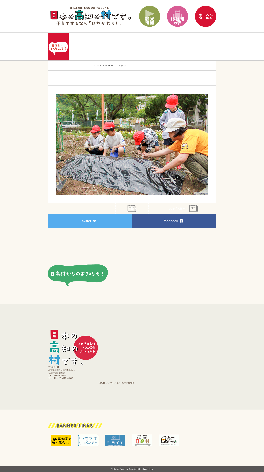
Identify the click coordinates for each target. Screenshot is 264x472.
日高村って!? (105, 383)
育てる (121, 46)
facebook (173, 221)
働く (142, 46)
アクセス (116, 383)
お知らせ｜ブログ (205, 46)
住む (100, 46)
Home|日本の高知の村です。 (58, 46)
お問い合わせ (128, 383)
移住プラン (79, 46)
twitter (89, 221)
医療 (163, 46)
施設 (184, 46)
